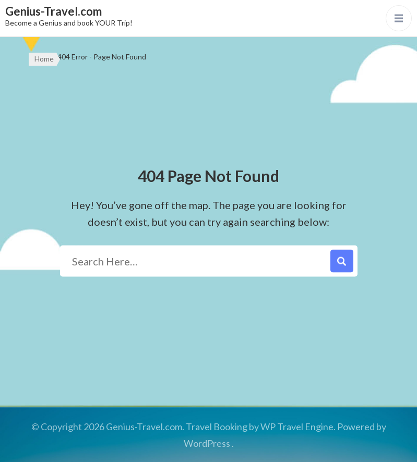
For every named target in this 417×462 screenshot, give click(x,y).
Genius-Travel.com (53, 11)
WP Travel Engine (296, 426)
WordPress (207, 443)
